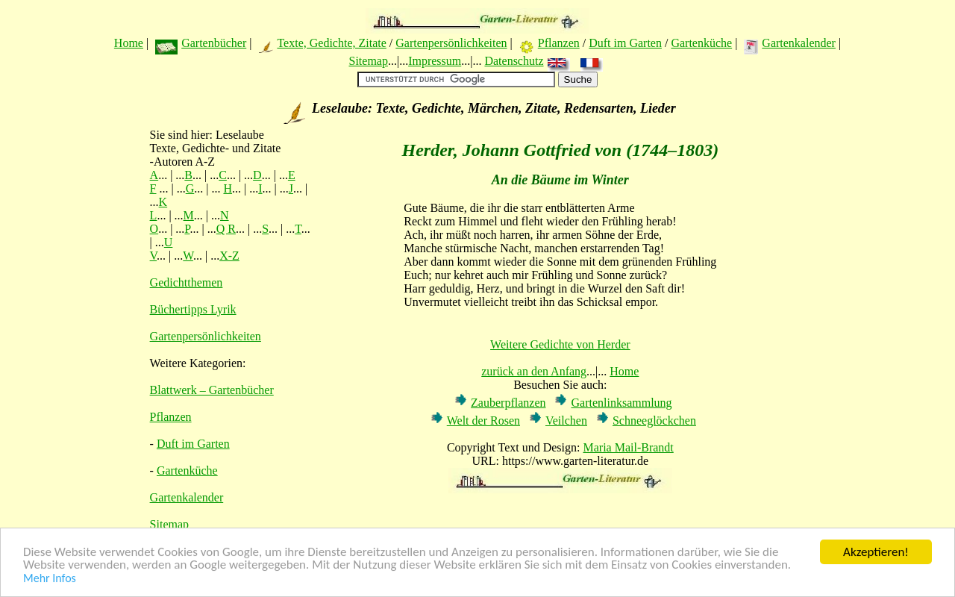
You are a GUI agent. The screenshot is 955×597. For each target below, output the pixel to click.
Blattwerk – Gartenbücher (212, 390)
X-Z (229, 255)
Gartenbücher (213, 43)
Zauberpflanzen (508, 402)
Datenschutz (513, 60)
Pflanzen (559, 43)
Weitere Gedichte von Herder (560, 344)
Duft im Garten (625, 43)
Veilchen (566, 420)
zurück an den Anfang (533, 371)
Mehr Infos (49, 579)
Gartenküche (701, 43)
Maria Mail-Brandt (628, 447)
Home (128, 43)
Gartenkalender (799, 43)
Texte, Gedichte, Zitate (331, 43)
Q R (226, 228)
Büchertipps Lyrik (193, 309)
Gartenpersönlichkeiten (451, 43)
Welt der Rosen (483, 420)
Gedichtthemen (186, 282)
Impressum (434, 60)
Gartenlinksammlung (621, 402)
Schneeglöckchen (654, 420)
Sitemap (367, 60)
